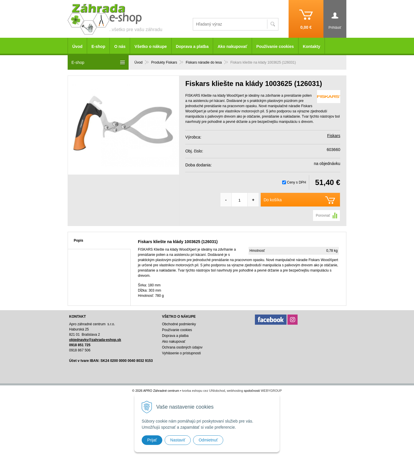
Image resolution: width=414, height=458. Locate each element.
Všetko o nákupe (150, 46)
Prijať (152, 440)
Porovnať (323, 215)
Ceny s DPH (296, 182)
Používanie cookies (275, 46)
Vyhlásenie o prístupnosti (181, 353)
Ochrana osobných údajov (182, 347)
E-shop (98, 46)
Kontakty (311, 46)
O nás (119, 46)
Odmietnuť (208, 440)
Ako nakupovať (232, 46)
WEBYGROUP (271, 390)
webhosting (235, 390)
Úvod (77, 46)
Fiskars (333, 135)
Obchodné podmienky (179, 324)
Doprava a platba (192, 46)
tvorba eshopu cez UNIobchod (203, 390)
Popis (78, 240)
